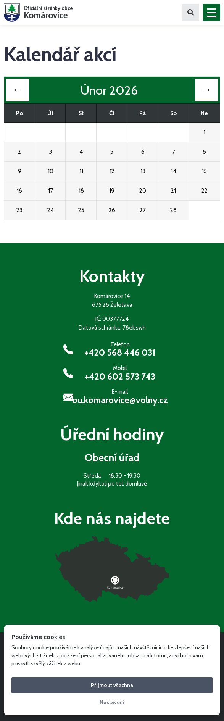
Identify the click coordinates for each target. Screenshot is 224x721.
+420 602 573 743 (120, 376)
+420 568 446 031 (119, 352)
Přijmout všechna (112, 685)
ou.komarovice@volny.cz (120, 400)
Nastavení (112, 702)
